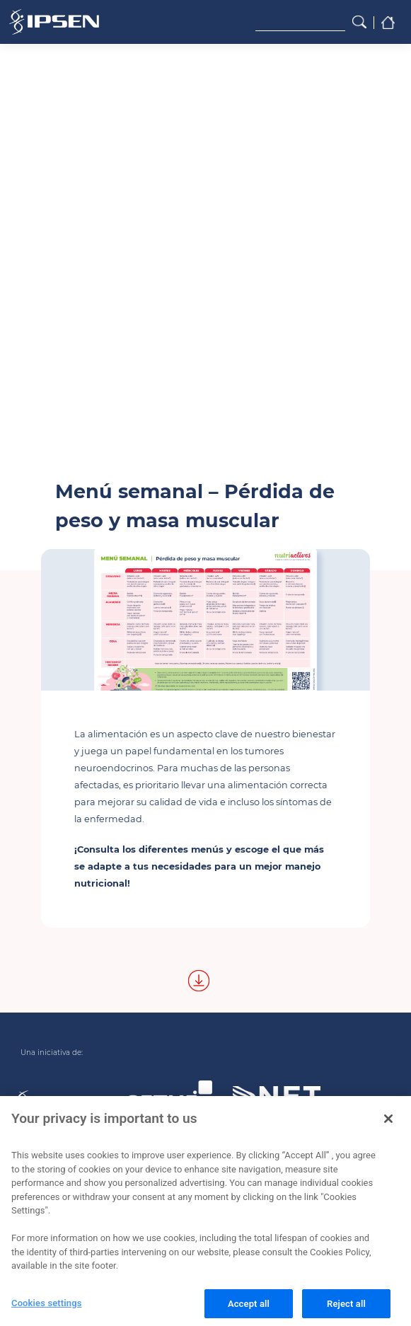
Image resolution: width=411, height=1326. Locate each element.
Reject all (346, 1307)
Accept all (249, 1307)
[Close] (388, 1122)
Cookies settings (46, 1306)
